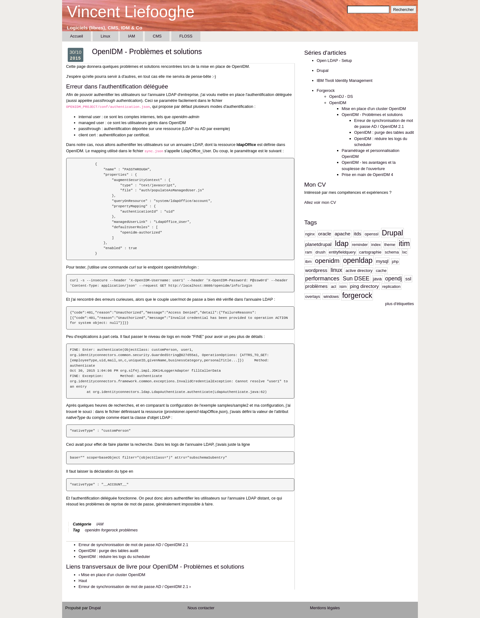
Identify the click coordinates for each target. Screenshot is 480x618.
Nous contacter (201, 607)
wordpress (316, 270)
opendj (393, 278)
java (377, 278)
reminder (360, 244)
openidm (92, 530)
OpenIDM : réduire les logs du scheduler (114, 556)
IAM (131, 36)
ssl (408, 278)
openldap (358, 260)
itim (404, 243)
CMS (157, 36)
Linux (105, 36)
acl (333, 286)
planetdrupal (318, 244)
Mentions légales (325, 607)
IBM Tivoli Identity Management (345, 80)
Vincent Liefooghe (130, 12)
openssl (371, 234)
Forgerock (326, 90)
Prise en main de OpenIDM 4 (367, 174)
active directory (358, 270)
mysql (382, 261)
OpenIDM (337, 102)
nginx (310, 234)
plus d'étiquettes (399, 303)
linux (336, 270)
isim (343, 286)
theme (389, 244)
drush (321, 252)
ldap (342, 243)
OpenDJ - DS (341, 96)
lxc (404, 252)
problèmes (128, 530)
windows (331, 296)
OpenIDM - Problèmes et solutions (372, 114)
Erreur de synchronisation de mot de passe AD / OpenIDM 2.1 (133, 544)
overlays (312, 296)
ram (308, 252)
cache (381, 270)
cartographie (370, 252)
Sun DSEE (356, 278)
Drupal (323, 70)
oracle (324, 233)
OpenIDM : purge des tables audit (108, 550)
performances (322, 278)
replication (391, 286)
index (376, 244)
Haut (83, 580)
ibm (308, 261)
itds (357, 233)
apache (342, 233)
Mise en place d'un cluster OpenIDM (112, 574)
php (395, 261)
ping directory (364, 286)
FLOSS (186, 36)
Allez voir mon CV (320, 202)
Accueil (76, 36)
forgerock (109, 530)
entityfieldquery (342, 252)
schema (392, 252)
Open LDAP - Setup (334, 60)
